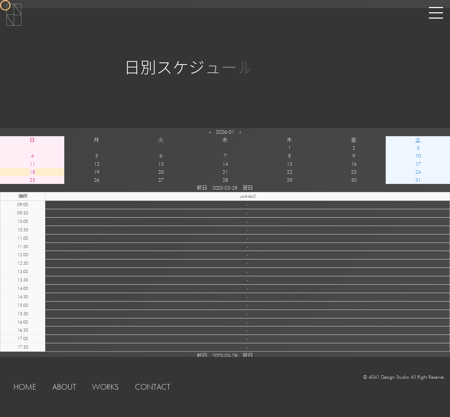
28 (225, 180)
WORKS (105, 387)
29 (289, 180)
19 (96, 172)
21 (225, 172)
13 (161, 163)
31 (418, 180)
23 (354, 172)
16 (354, 163)
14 (225, 163)
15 (289, 163)
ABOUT (64, 387)
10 (418, 155)
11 (32, 163)
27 (161, 180)
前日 (202, 187)
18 (32, 172)
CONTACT (152, 387)
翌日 (247, 187)
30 (354, 180)
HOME (24, 387)
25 (32, 180)
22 (289, 172)
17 (418, 163)
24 (418, 172)
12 (96, 163)
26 (96, 180)
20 (161, 172)
